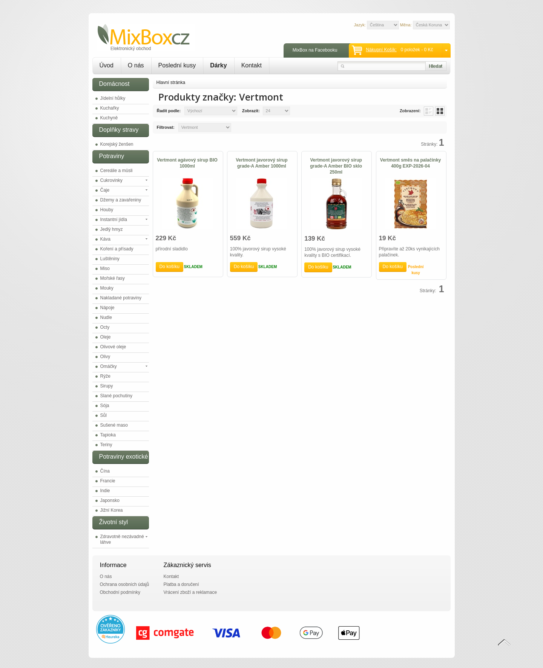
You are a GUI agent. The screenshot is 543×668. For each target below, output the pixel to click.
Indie (105, 490)
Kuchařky (109, 108)
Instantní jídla (113, 219)
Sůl (103, 415)
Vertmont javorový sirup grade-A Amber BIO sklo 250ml (336, 166)
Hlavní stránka (171, 82)
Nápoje (107, 307)
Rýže (105, 376)
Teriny (106, 444)
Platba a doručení (181, 584)
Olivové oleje (113, 346)
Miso (105, 268)
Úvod (107, 65)
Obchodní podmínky (120, 592)
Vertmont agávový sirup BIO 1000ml (187, 163)
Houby (107, 209)
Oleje (105, 337)
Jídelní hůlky (113, 98)
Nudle (106, 317)
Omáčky (108, 366)
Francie (107, 480)
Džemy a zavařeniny (120, 200)
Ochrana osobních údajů (124, 584)
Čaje (105, 190)
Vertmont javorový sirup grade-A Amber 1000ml (261, 163)
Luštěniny (110, 258)
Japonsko (110, 500)
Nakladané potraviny (120, 297)
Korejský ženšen (116, 144)
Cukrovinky (111, 180)
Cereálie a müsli (116, 170)
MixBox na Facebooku (315, 50)
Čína (105, 471)
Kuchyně (109, 117)
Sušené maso (114, 425)
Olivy (105, 356)
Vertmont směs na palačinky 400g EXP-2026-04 (410, 163)
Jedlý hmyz (111, 229)
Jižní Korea (111, 510)
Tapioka (108, 435)
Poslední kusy (177, 65)
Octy (105, 327)
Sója (104, 405)
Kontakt (251, 65)
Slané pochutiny (116, 395)
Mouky (107, 288)
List (428, 111)
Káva (105, 239)
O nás (136, 65)
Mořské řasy (112, 278)
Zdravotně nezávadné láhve (122, 539)
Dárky (218, 65)
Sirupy (106, 386)
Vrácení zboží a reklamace (190, 592)
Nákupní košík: (381, 49)
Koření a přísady (116, 249)
